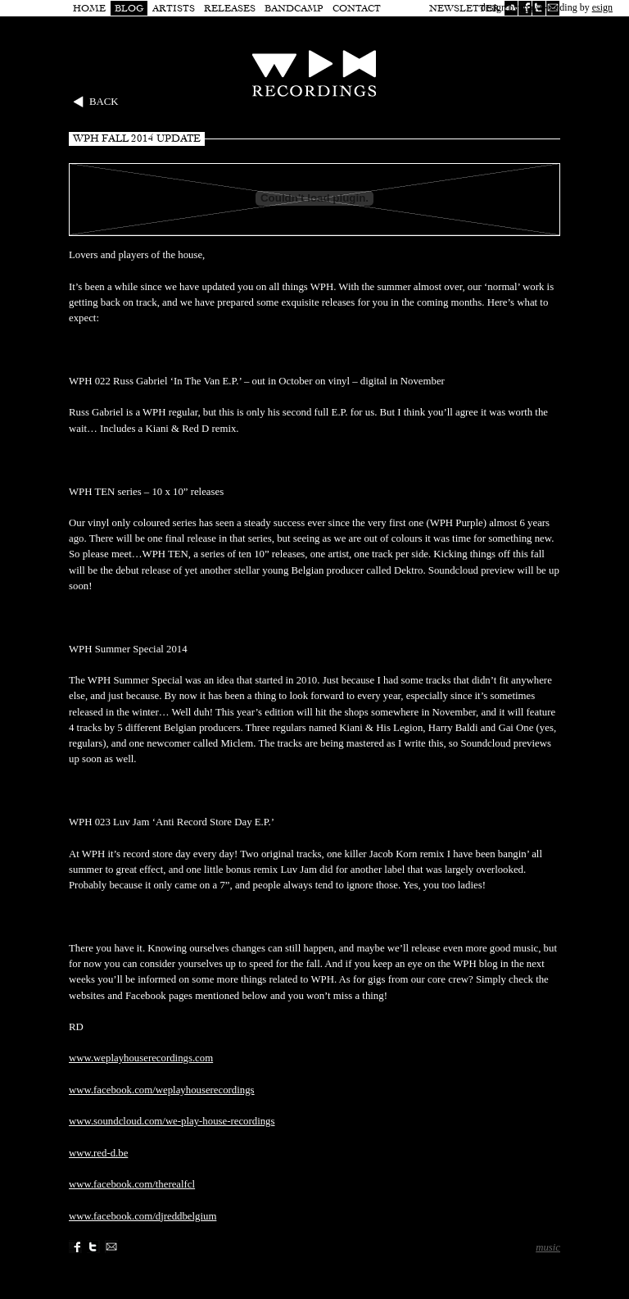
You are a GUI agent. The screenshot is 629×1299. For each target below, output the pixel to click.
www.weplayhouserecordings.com (141, 1058)
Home (89, 8)
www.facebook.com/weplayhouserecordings (162, 1090)
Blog (129, 8)
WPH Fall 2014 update (137, 138)
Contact (357, 8)
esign (602, 7)
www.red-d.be (98, 1153)
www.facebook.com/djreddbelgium (142, 1216)
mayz (531, 7)
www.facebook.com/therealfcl (132, 1184)
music (548, 1247)
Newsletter (464, 8)
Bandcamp (294, 8)
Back (104, 101)
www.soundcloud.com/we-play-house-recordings (172, 1121)
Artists (173, 8)
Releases (230, 8)
